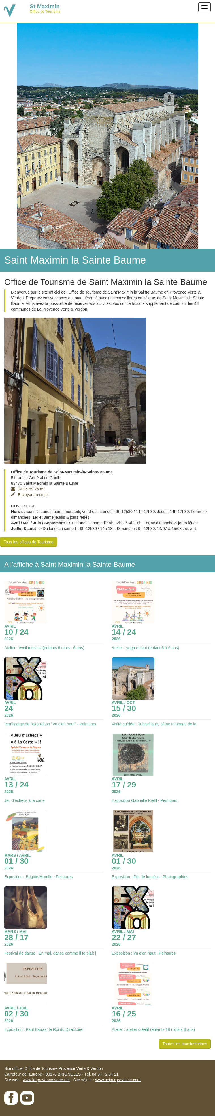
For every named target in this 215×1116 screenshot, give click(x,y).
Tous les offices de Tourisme (28, 542)
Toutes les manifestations (185, 1044)
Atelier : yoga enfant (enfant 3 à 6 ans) (145, 647)
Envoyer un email (29, 494)
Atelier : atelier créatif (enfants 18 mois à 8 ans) (153, 1029)
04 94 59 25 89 (27, 489)
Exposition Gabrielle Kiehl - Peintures (144, 800)
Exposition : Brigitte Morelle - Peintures (38, 876)
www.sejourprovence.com (118, 1080)
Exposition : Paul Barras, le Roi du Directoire (43, 1029)
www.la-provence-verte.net (46, 1080)
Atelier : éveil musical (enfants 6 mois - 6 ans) (44, 647)
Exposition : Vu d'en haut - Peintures (144, 953)
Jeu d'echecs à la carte (24, 800)
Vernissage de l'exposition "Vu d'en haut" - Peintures (50, 724)
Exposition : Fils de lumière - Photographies (150, 876)
